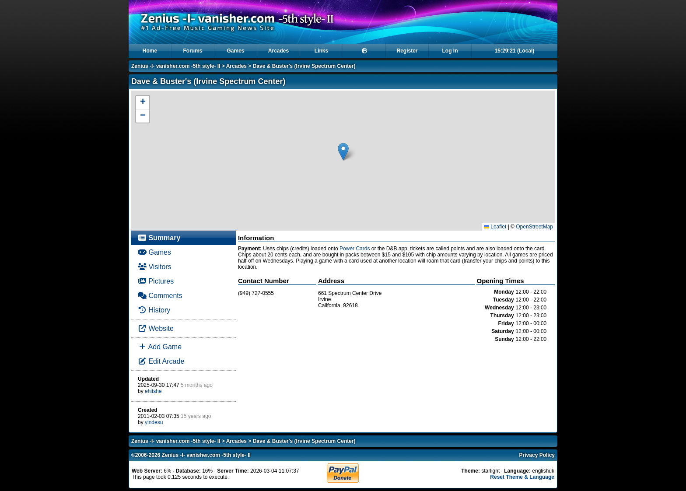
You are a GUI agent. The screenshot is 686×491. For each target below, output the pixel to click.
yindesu (154, 422)
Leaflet (495, 227)
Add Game (160, 347)
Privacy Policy (537, 455)
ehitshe (153, 391)
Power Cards (355, 249)
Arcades (278, 51)
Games (235, 51)
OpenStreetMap (534, 227)
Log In (450, 51)
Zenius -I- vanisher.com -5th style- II (175, 66)
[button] (343, 152)
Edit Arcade (161, 361)
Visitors (155, 266)
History (154, 310)
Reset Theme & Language (522, 477)
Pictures (156, 281)
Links (321, 51)
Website (156, 328)
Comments (160, 295)
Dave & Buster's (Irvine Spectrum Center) (304, 66)
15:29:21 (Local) (515, 51)
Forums (192, 51)
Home (150, 51)
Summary (159, 238)
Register (406, 51)
